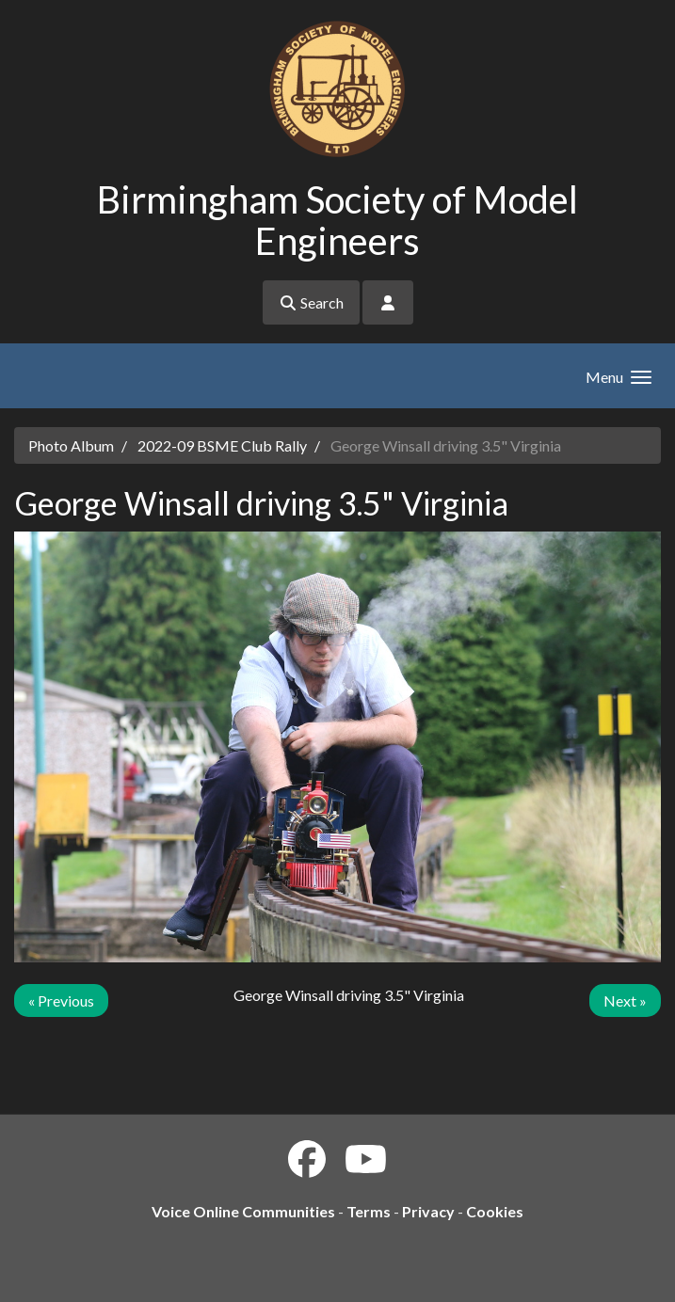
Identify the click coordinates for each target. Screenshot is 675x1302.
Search (311, 302)
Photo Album (71, 445)
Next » (625, 1000)
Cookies (494, 1211)
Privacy (428, 1211)
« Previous (61, 1000)
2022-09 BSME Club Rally (222, 445)
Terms (368, 1211)
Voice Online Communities (243, 1211)
